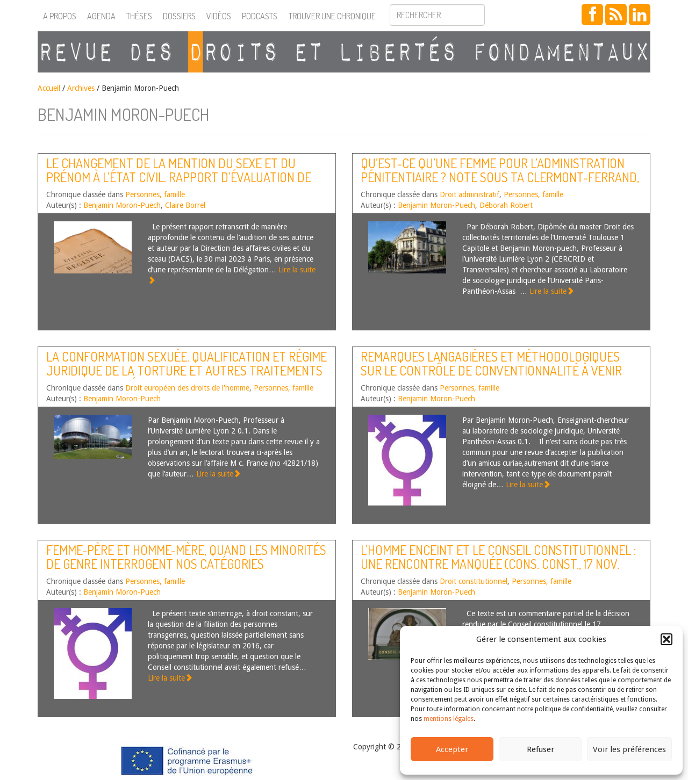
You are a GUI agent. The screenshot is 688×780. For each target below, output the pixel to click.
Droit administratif (469, 194)
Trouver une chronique (332, 16)
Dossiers (179, 16)
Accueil (49, 88)
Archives (81, 88)
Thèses (139, 16)
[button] (666, 639)
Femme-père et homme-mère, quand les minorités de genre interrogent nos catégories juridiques (186, 564)
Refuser (540, 749)
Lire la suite (551, 291)
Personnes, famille (155, 194)
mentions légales (449, 719)
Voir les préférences (629, 749)
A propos (59, 16)
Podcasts (259, 16)
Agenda (101, 16)
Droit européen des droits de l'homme (187, 388)
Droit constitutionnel (473, 581)
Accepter (452, 749)
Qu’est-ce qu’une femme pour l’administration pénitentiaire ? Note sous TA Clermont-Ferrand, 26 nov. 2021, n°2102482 (500, 177)
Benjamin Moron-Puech (122, 205)
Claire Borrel (185, 205)
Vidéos (218, 16)
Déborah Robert (506, 205)
